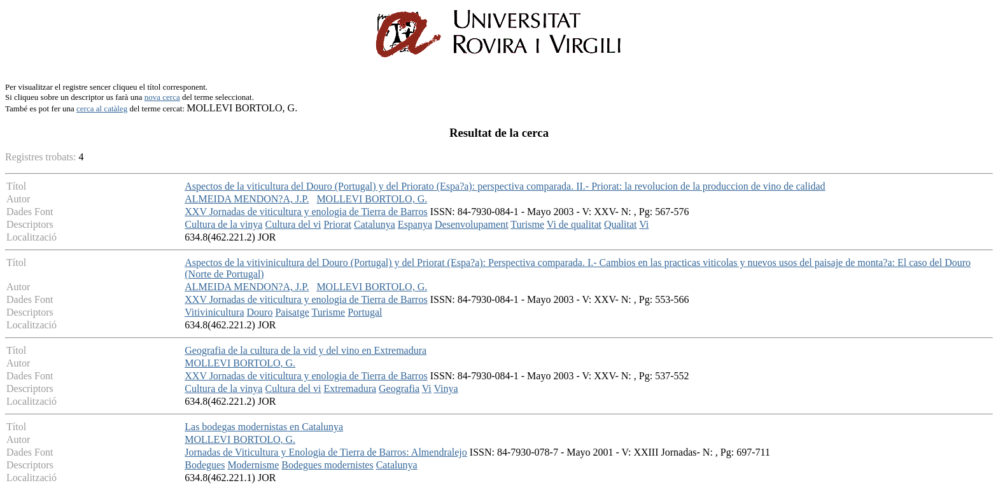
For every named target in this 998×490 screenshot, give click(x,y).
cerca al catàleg (101, 108)
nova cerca (162, 97)
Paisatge (292, 312)
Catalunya (374, 224)
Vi (644, 224)
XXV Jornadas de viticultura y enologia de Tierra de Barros (306, 211)
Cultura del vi (293, 224)
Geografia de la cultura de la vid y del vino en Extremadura (305, 350)
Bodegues (205, 464)
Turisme (527, 224)
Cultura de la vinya (223, 224)
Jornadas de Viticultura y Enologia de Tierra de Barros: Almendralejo (326, 452)
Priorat (337, 224)
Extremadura (349, 388)
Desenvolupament (472, 224)
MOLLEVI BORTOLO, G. (371, 198)
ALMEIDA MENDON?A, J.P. (247, 198)
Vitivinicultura (214, 312)
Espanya (415, 224)
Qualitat (620, 224)
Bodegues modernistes (327, 464)
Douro (260, 312)
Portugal (365, 312)
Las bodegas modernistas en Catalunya (264, 426)
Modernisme (253, 464)
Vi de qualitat (574, 224)
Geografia (399, 388)
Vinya (446, 388)
